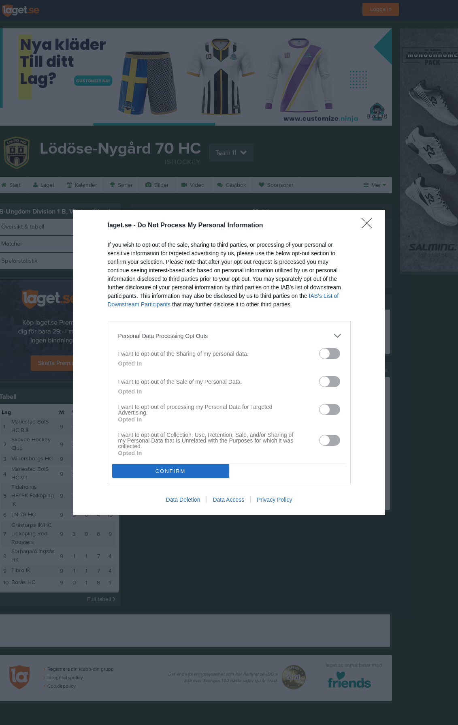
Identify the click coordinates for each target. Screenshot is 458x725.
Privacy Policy (274, 499)
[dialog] (229, 362)
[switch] (329, 353)
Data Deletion (183, 499)
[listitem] (229, 335)
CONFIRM (171, 471)
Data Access (228, 499)
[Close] (369, 225)
